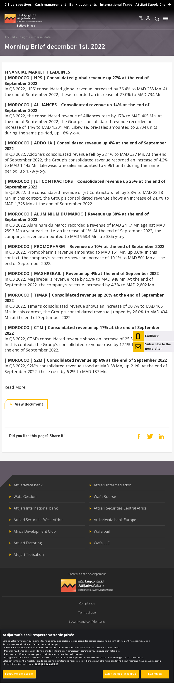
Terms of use (87, 612)
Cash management (50, 4)
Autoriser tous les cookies (120, 674)
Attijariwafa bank (28, 485)
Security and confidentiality (87, 621)
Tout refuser (155, 674)
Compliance (87, 603)
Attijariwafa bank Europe (115, 519)
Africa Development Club (35, 531)
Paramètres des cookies (19, 674)
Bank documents (83, 4)
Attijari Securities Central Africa (120, 508)
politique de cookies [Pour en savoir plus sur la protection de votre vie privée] (46, 664)
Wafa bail (102, 531)
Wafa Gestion (25, 496)
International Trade (116, 4)
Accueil (10, 37)
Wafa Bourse (105, 496)
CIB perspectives (18, 4)
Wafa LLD (102, 542)
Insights (24, 37)
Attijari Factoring (28, 542)
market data (42, 37)
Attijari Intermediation (112, 485)
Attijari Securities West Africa (38, 519)
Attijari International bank (36, 508)
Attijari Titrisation (29, 554)
